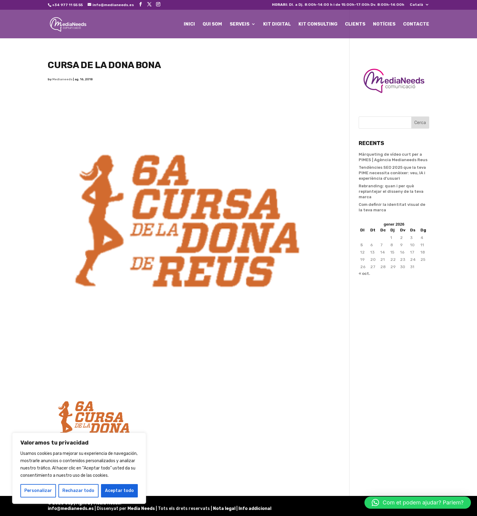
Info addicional (254, 508)
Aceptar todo (119, 490)
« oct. (364, 273)
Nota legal (224, 508)
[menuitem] (419, 6)
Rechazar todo (78, 490)
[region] (79, 468)
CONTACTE (416, 24)
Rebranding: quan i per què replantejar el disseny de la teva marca (391, 191)
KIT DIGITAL (277, 24)
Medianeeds (62, 79)
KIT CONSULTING (317, 24)
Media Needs (141, 508)
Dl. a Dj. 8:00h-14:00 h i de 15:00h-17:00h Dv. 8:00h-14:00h (338, 5)
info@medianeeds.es (71, 508)
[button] (417, 503)
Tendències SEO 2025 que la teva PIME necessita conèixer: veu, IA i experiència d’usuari (392, 173)
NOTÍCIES (384, 24)
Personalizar (38, 490)
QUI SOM (212, 24)
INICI (189, 24)
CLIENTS (355, 24)
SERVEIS (239, 24)
